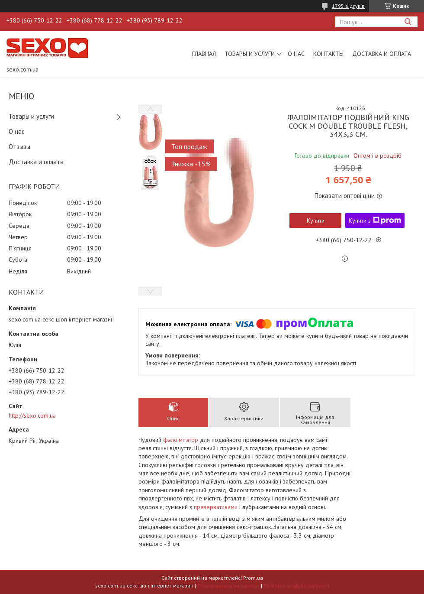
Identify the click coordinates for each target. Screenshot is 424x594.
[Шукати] (408, 21)
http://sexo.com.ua (32, 415)
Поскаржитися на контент (228, 585)
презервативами (216, 507)
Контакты (328, 54)
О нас (296, 54)
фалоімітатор (180, 440)
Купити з (375, 220)
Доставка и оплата (381, 54)
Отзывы (19, 147)
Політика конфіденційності (296, 585)
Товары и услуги (250, 54)
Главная (204, 54)
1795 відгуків (348, 6)
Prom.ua (253, 578)
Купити (315, 220)
